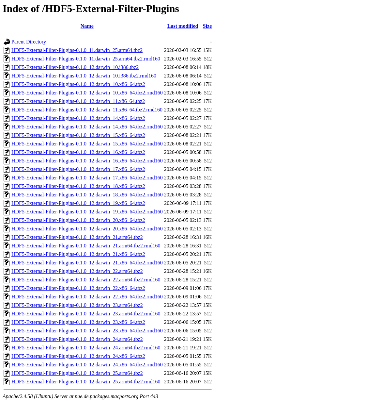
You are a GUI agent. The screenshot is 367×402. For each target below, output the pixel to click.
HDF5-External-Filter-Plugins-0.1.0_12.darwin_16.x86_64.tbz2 (78, 152)
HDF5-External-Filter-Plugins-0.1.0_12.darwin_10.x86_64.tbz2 (78, 84)
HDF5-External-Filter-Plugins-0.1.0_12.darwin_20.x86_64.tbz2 (78, 220)
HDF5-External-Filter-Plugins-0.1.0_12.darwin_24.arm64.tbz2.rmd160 (86, 347)
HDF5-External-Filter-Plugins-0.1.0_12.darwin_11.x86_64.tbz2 (78, 101)
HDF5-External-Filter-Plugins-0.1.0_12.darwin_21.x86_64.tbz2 (78, 254)
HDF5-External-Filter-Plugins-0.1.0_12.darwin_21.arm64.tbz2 (77, 237)
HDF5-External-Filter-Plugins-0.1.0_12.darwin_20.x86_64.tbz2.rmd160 (87, 228)
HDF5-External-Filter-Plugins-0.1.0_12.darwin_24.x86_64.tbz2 (78, 356)
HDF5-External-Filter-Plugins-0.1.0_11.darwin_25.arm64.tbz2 (77, 50)
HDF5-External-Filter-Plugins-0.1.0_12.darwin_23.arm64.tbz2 (77, 305)
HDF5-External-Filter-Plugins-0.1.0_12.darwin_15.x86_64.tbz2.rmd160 (87, 143)
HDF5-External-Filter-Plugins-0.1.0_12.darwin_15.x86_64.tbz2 (78, 135)
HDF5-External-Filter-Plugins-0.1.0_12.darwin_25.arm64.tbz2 (77, 373)
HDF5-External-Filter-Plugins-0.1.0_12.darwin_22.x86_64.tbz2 (78, 288)
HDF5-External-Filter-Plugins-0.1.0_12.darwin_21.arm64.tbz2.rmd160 (86, 245)
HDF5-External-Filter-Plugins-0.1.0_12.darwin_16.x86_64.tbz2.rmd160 (87, 160)
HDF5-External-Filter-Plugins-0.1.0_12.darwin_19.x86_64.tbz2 (78, 203)
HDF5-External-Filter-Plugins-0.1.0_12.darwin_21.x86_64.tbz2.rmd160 (87, 262)
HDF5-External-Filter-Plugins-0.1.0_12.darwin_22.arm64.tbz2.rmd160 (86, 279)
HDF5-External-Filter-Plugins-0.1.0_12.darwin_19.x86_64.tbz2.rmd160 (87, 211)
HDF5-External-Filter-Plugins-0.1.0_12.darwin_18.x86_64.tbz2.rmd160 (87, 194)
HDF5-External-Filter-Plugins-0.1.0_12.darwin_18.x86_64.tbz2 (78, 186)
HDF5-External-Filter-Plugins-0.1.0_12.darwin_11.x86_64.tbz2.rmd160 (86, 109)
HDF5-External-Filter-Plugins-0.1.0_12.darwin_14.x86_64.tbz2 (78, 118)
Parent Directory (28, 41)
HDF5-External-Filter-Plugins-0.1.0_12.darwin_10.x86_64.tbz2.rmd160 (87, 92)
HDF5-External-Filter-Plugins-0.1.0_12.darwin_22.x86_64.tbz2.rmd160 (87, 296)
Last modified (182, 26)
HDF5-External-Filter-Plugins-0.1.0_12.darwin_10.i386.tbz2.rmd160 (83, 75)
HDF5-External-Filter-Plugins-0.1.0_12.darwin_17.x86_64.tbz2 (78, 169)
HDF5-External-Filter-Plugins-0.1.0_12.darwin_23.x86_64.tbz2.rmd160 (87, 330)
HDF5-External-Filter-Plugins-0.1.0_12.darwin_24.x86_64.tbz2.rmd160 (87, 364)
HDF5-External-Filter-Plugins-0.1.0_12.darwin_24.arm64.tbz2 (77, 339)
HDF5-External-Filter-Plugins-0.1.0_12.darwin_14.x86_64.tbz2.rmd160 (87, 126)
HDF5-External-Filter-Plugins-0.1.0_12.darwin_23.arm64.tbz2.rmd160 (86, 313)
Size (207, 26)
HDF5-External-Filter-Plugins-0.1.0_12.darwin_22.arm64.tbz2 (77, 271)
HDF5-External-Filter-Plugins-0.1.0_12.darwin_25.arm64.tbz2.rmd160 (86, 381)
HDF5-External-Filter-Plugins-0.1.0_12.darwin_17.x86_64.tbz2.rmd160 (87, 177)
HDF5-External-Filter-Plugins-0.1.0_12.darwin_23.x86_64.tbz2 (78, 322)
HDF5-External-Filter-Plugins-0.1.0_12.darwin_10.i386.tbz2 (75, 67)
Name (87, 26)
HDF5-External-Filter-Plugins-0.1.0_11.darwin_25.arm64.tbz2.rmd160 (85, 58)
